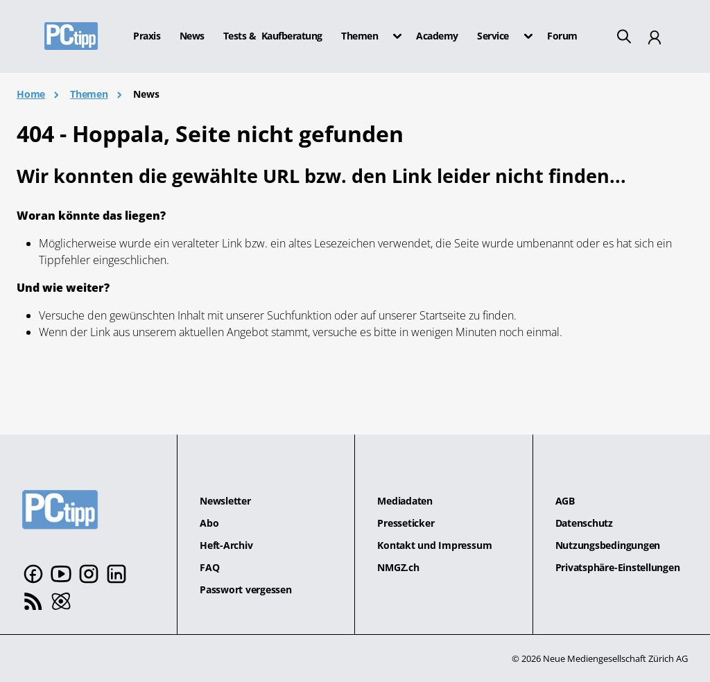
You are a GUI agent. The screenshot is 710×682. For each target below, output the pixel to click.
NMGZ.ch (398, 567)
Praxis (146, 36)
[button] (393, 36)
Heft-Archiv (226, 545)
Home (31, 93)
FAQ (209, 567)
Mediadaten (405, 500)
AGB (565, 500)
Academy (437, 36)
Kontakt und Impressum (434, 545)
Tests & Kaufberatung (272, 36)
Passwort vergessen (246, 589)
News (192, 36)
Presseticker (405, 523)
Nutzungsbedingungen (607, 545)
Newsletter (225, 500)
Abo (209, 523)
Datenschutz (584, 523)
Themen (89, 93)
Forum (562, 36)
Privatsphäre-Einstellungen (617, 567)
